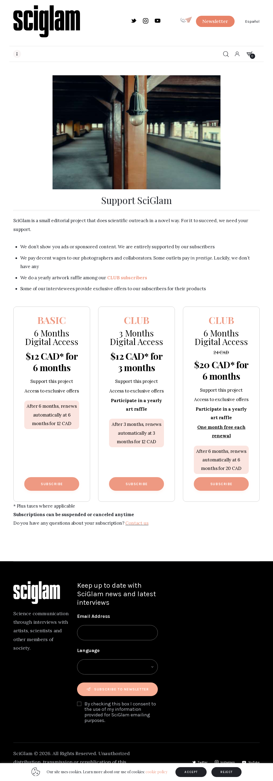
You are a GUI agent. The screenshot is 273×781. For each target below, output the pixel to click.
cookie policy (156, 771)
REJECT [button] (226, 772)
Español (252, 21)
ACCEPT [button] (191, 772)
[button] (215, 21)
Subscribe (52, 484)
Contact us (136, 523)
